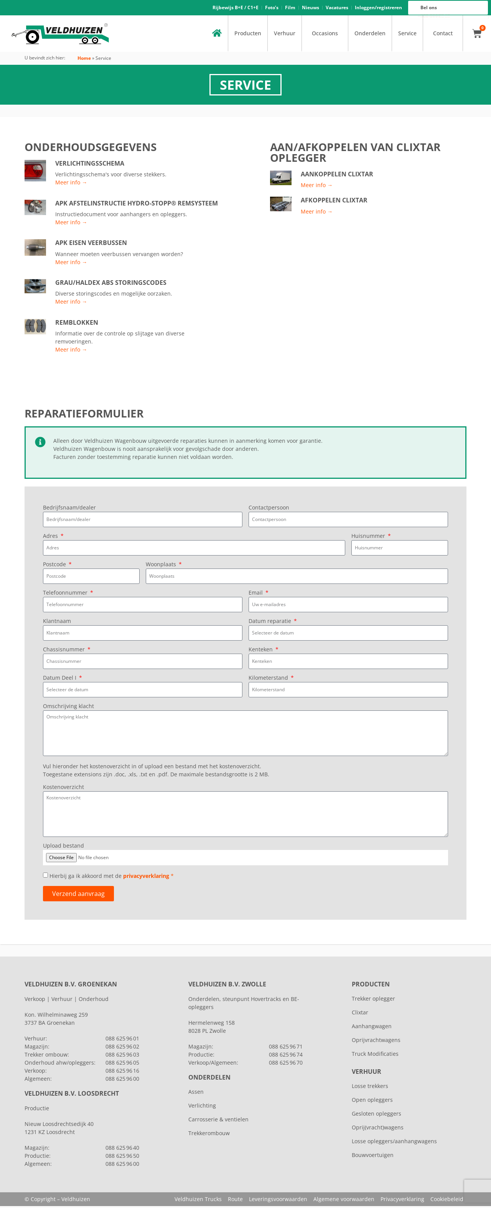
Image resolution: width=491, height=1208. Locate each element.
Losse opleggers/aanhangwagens (394, 1143)
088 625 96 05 (122, 1064)
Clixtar (360, 1014)
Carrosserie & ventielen (218, 1121)
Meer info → (71, 184)
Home (84, 60)
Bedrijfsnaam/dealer (69, 510)
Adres (51, 539)
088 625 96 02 (122, 1048)
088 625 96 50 (122, 1157)
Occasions (325, 35)
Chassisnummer (64, 652)
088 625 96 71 (286, 1048)
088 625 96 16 (122, 1072)
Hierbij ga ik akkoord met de (111, 878)
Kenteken (261, 652)
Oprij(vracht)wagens (378, 1129)
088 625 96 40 (122, 1149)
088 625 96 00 (122, 1080)
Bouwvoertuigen (373, 1156)
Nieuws (310, 8)
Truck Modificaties (375, 1055)
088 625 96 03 (122, 1056)
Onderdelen (370, 35)
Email (256, 595)
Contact (443, 35)
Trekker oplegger (373, 1000)
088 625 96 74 (286, 1056)
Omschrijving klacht (68, 709)
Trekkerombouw (209, 1135)
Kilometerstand (269, 680)
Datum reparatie (271, 624)
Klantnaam (57, 624)
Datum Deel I (60, 680)
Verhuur (284, 35)
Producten (247, 35)
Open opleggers (372, 1101)
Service (407, 35)
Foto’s (271, 8)
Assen (196, 1093)
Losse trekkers (370, 1087)
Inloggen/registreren (378, 8)
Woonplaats (162, 567)
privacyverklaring (146, 878)
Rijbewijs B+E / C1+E (236, 8)
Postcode (55, 567)
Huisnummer (369, 539)
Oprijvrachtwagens (376, 1041)
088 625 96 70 (286, 1064)
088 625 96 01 (122, 1040)
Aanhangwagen (372, 1028)
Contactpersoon (269, 510)
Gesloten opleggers (376, 1115)
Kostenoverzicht (63, 790)
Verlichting (202, 1107)
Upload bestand (63, 848)
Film (290, 8)
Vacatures (337, 8)
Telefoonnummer (66, 595)
